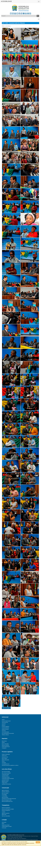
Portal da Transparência (6, 810)
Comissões (4, 762)
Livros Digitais (4, 794)
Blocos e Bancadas (5, 743)
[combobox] (19, 16)
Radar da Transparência (6, 807)
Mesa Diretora (4, 741)
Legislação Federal (5, 775)
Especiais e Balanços (5, 791)
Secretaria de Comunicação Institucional (9, 798)
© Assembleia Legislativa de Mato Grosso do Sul (15, 839)
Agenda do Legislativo (5, 813)
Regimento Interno (5, 781)
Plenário (3, 761)
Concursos (4, 723)
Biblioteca (3, 725)
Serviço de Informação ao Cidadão (8, 809)
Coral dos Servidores (5, 727)
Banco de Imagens (6, 708)
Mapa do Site (4, 814)
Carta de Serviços (5, 722)
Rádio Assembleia (5, 797)
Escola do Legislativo (5, 726)
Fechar (38, 842)
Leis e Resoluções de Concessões (8, 733)
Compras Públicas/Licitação (7, 826)
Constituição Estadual (5, 777)
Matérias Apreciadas (5, 759)
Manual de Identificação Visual (7, 801)
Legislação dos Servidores (6, 784)
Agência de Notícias (5, 790)
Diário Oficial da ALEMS (6, 771)
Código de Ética (4, 782)
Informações (4, 822)
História (3, 719)
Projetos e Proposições (6, 754)
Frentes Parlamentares (6, 746)
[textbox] (19, 16)
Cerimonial (4, 730)
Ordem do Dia (4, 755)
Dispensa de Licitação (5, 825)
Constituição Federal (5, 774)
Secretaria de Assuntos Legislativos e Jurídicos (10, 765)
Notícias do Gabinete (5, 745)
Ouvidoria (3, 811)
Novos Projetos (4, 758)
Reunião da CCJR (5, 757)
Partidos (3, 742)
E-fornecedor (4, 827)
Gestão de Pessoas (5, 729)
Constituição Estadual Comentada (8, 778)
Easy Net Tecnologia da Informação (32, 839)
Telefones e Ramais (5, 734)
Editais (3, 823)
